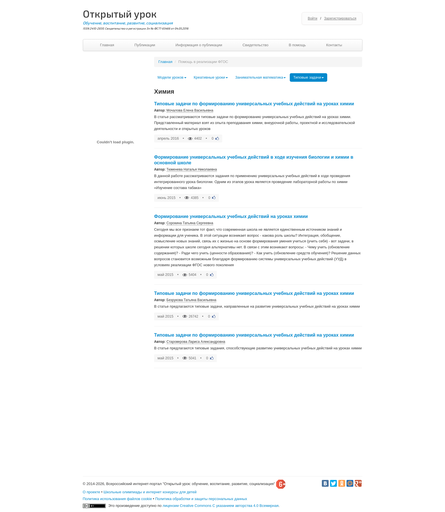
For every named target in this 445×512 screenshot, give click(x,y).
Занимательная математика (260, 77)
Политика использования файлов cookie (117, 499)
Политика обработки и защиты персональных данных (201, 499)
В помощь (297, 45)
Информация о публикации (198, 45)
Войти (312, 18)
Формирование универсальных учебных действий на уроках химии (231, 216)
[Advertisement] (115, 323)
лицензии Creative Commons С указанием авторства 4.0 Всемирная (221, 505)
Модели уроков (172, 77)
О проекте (91, 492)
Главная (107, 45)
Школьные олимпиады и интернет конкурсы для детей (150, 492)
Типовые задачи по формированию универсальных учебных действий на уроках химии (254, 103)
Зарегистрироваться (340, 18)
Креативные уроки (211, 77)
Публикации (145, 45)
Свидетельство (255, 45)
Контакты (334, 45)
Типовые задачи (308, 77)
